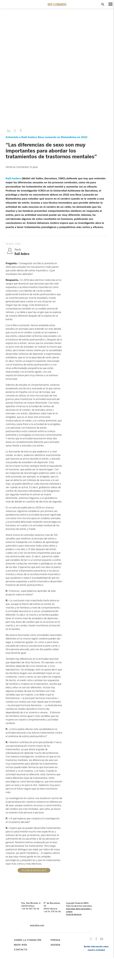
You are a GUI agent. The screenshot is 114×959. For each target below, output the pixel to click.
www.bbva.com (37, 925)
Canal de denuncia (73, 914)
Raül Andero (13, 178)
